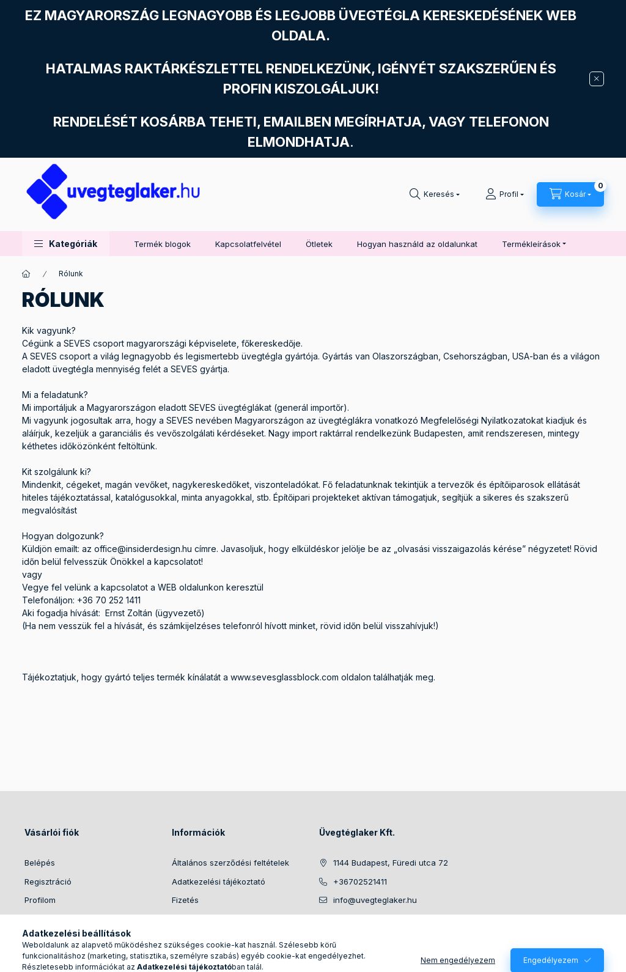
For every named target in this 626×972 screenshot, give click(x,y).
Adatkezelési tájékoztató (218, 881)
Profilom (40, 900)
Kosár (35, 919)
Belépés (39, 862)
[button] (65, 243)
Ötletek (319, 244)
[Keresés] (435, 194)
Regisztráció (48, 881)
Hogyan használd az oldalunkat (417, 244)
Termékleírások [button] (531, 244)
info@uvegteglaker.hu (375, 900)
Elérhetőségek (199, 937)
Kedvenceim (47, 937)
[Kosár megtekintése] (570, 194)
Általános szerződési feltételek (230, 862)
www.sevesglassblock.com (284, 677)
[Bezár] (596, 79)
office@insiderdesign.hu (143, 548)
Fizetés (185, 900)
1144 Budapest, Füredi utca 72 (390, 862)
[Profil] (505, 194)
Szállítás (187, 919)
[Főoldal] (26, 273)
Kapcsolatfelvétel (248, 244)
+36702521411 (360, 881)
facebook (323, 931)
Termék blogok (162, 244)
